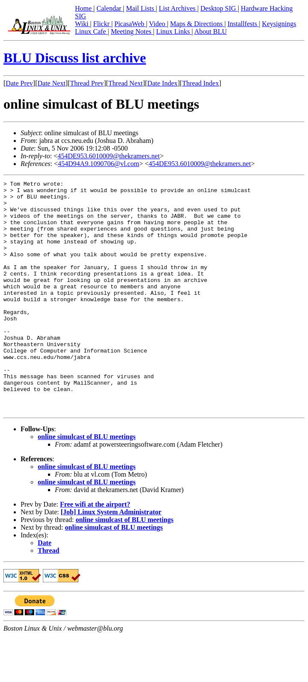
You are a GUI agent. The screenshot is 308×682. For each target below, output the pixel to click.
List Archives (178, 8)
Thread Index (200, 83)
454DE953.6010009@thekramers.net (108, 156)
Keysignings (279, 23)
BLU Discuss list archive (74, 57)
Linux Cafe (91, 31)
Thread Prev (87, 83)
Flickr (102, 23)
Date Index (162, 83)
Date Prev (19, 83)
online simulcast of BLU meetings (86, 482)
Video (158, 23)
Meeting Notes (132, 31)
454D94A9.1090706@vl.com (98, 163)
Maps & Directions (197, 23)
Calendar (109, 8)
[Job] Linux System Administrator (111, 558)
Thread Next (125, 83)
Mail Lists (140, 8)
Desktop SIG (219, 8)
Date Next (52, 83)
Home (84, 8)
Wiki (82, 23)
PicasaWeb (130, 23)
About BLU (210, 31)
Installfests (243, 23)
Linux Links (173, 31)
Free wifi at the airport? (95, 550)
